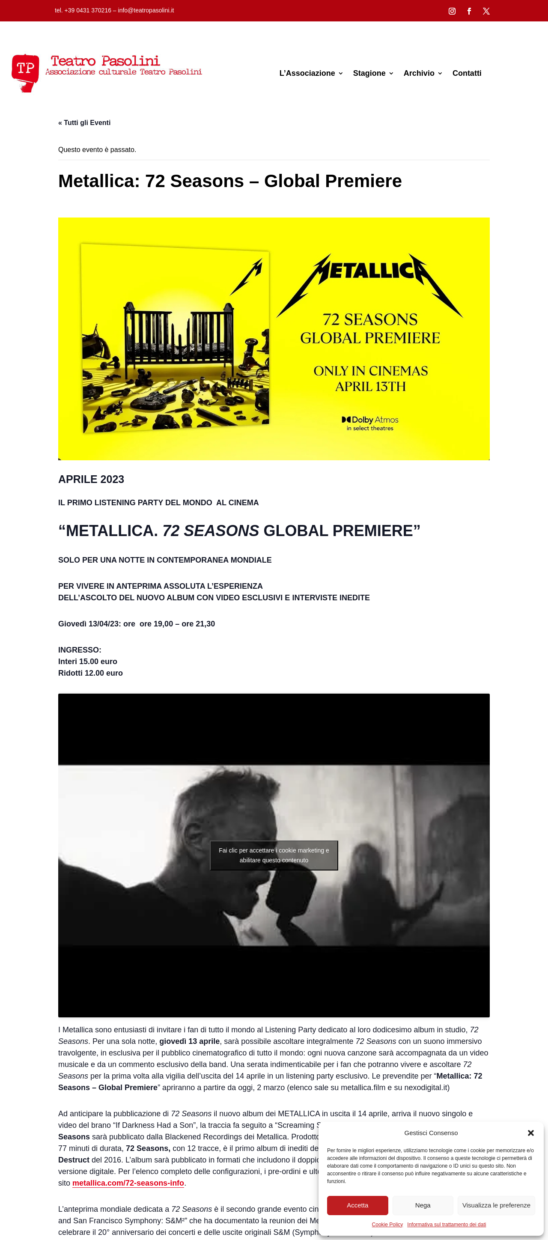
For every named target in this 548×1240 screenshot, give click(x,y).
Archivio (419, 73)
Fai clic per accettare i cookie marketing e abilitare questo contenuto (274, 855)
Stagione (369, 73)
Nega (423, 1205)
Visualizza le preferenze (496, 1205)
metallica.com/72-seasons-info (128, 1183)
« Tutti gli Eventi (84, 122)
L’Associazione (307, 73)
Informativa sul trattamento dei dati (446, 1225)
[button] (531, 1133)
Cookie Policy (387, 1225)
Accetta (357, 1205)
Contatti (467, 73)
